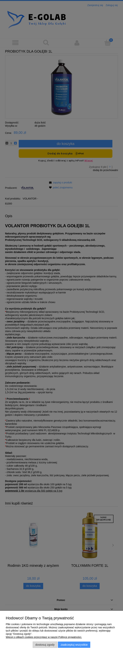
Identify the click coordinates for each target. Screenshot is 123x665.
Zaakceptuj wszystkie (74, 644)
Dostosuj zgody (45, 644)
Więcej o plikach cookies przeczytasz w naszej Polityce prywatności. (44, 637)
